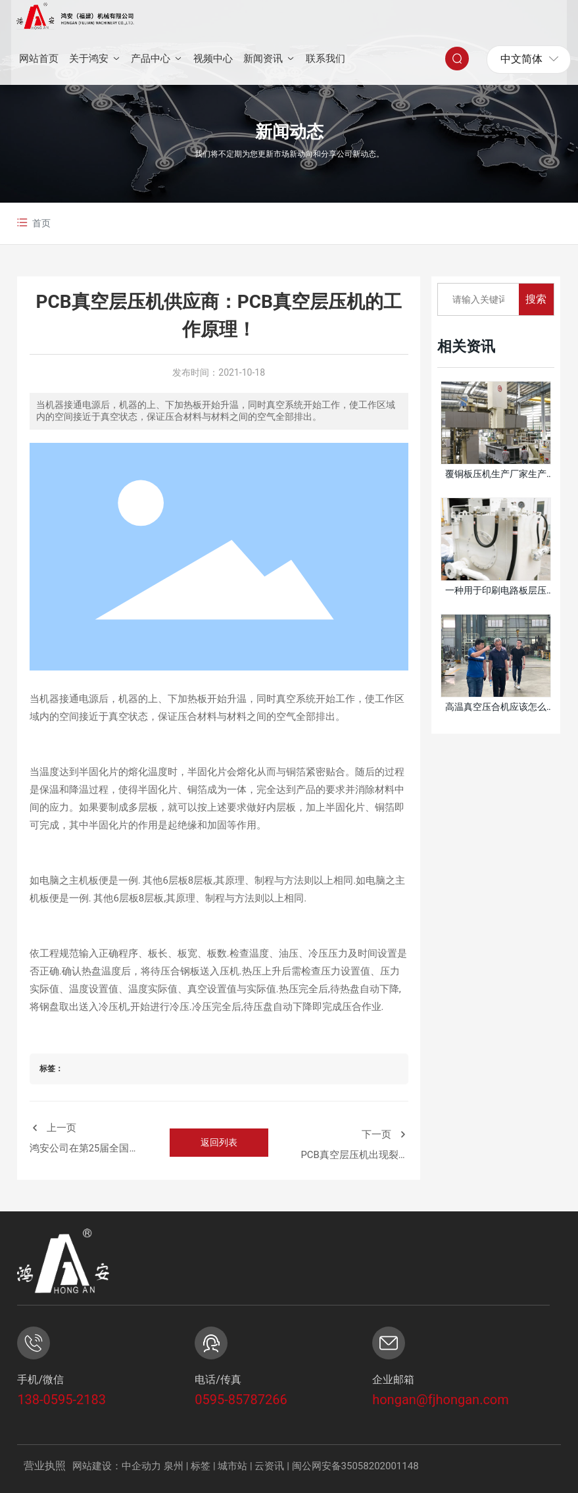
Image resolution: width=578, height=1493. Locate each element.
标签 (200, 1466)
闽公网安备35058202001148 (355, 1466)
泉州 (173, 1466)
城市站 (232, 1466)
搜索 (535, 299)
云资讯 (269, 1466)
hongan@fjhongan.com (440, 1399)
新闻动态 (289, 132)
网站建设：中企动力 (116, 1466)
